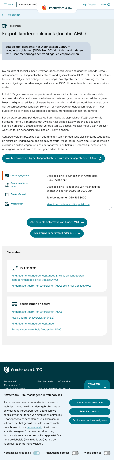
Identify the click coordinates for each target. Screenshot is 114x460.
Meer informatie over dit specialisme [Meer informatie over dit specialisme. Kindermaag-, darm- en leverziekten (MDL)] (68, 204)
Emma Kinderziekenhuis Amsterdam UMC (36, 329)
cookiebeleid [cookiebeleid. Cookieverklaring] (34, 427)
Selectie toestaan (89, 411)
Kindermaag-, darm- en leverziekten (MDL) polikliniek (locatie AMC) (51, 286)
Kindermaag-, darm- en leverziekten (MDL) (37, 312)
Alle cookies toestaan (90, 402)
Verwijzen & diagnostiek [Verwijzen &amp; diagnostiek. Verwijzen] (95, 387)
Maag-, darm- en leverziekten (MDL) (33, 318)
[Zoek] (106, 4)
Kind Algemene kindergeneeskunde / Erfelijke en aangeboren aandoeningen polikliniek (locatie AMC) (48, 278)
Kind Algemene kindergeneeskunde (33, 324)
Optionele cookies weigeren (90, 420)
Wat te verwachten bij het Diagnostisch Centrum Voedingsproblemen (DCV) (51, 158)
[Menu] (8, 4)
